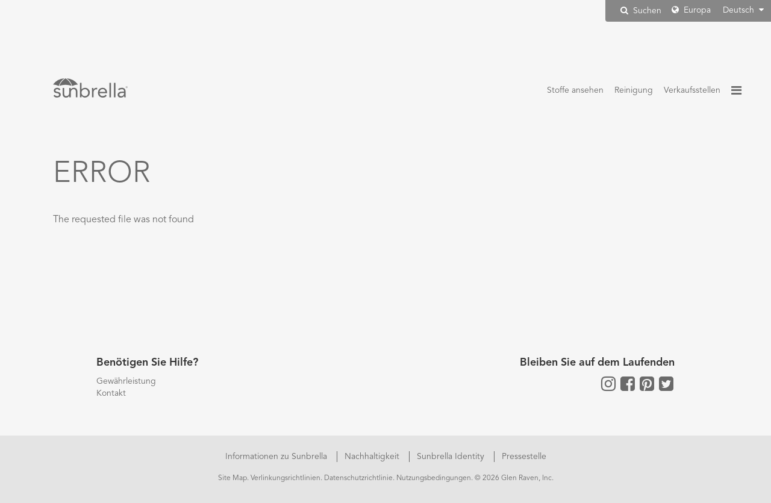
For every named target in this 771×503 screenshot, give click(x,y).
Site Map (232, 478)
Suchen (640, 10)
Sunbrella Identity (452, 456)
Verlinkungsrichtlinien (285, 478)
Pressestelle (524, 456)
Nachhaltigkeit (373, 456)
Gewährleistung (126, 381)
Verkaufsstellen (692, 90)
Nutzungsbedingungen (433, 478)
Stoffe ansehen (575, 90)
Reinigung (633, 90)
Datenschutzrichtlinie (358, 478)
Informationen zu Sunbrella (277, 456)
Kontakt (111, 393)
